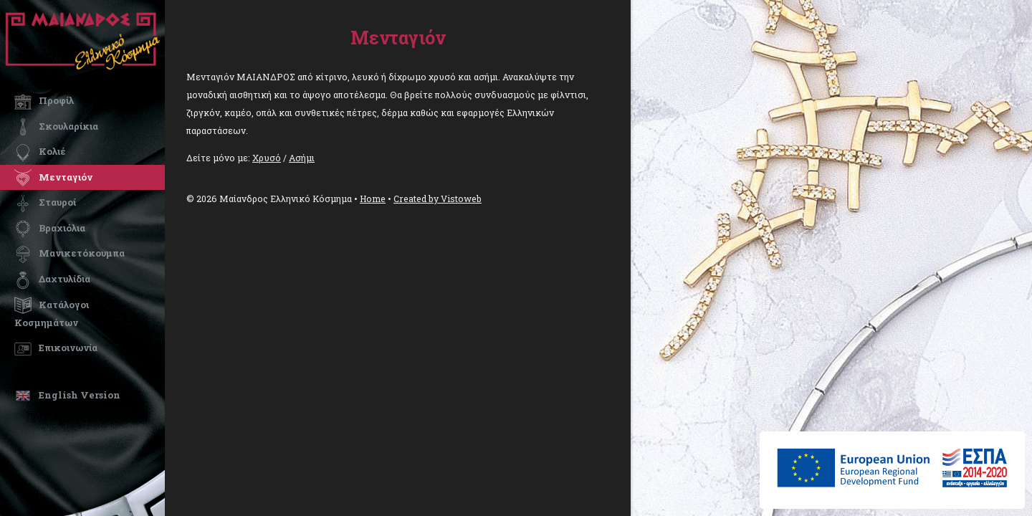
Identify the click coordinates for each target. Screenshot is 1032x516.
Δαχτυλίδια (52, 278)
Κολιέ (40, 151)
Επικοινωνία (55, 347)
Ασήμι (302, 157)
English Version (67, 394)
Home (373, 198)
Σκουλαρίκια (56, 126)
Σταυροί (45, 202)
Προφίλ (44, 100)
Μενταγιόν (53, 177)
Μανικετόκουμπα (69, 253)
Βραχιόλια (49, 227)
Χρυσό (266, 157)
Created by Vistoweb (437, 198)
